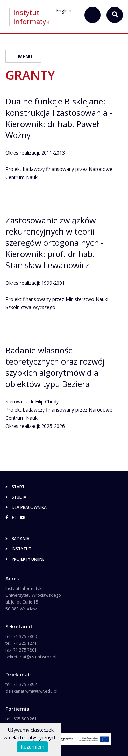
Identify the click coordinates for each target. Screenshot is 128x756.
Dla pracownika (26, 507)
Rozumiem (32, 746)
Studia (15, 497)
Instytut (18, 549)
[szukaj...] (92, 15)
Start (15, 487)
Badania (17, 539)
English (63, 10)
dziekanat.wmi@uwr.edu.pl (31, 691)
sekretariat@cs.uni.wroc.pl (30, 657)
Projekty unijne (24, 559)
